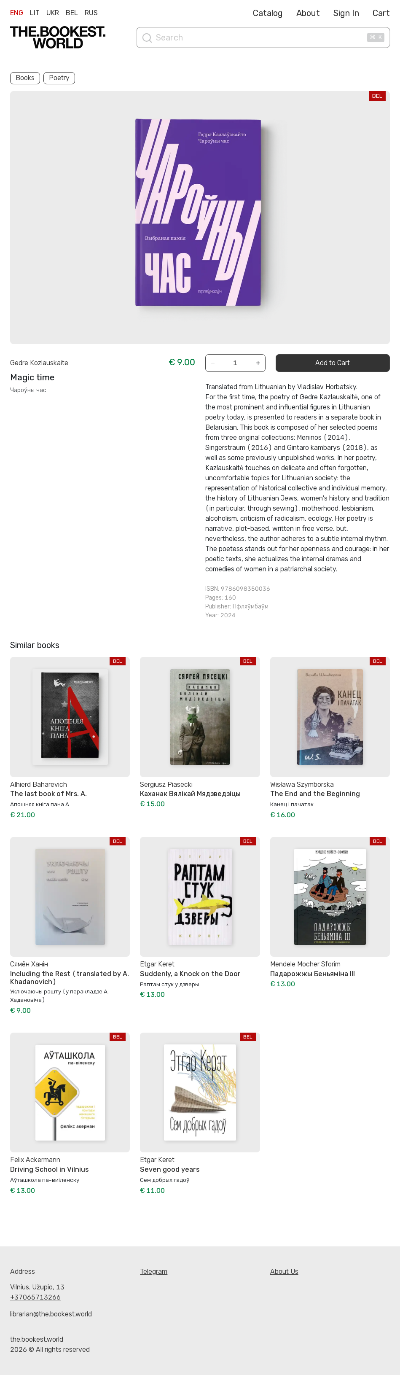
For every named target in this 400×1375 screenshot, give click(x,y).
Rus (91, 13)
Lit (35, 13)
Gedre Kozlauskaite (39, 363)
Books (25, 78)
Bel (72, 13)
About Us (284, 1271)
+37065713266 (35, 1297)
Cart (381, 13)
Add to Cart (332, 363)
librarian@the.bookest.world (51, 1314)
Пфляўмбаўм (250, 606)
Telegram (153, 1271)
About (308, 13)
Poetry (59, 78)
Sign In (346, 13)
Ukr (52, 13)
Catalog (268, 13)
